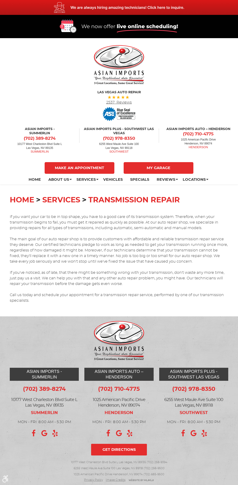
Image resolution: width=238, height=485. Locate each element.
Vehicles (113, 179)
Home (35, 179)
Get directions (119, 450)
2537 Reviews (119, 102)
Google (44, 433)
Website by (141, 480)
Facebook (33, 433)
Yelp (55, 433)
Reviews (166, 179)
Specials (139, 179)
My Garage (158, 168)
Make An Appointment (79, 168)
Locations (194, 179)
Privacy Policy (93, 479)
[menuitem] (37, 179)
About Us (58, 179)
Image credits (116, 479)
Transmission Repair (134, 200)
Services (86, 179)
